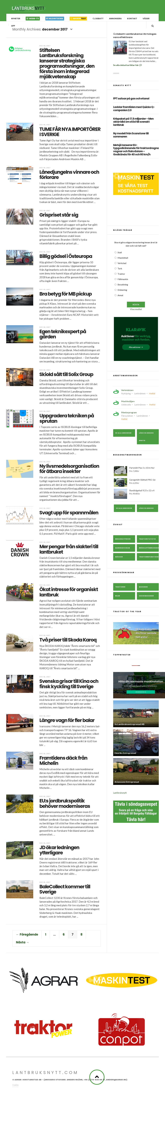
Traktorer (120, 591)
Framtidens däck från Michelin (63, 763)
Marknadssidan (122, 552)
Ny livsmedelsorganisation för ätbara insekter (69, 471)
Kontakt (132, 18)
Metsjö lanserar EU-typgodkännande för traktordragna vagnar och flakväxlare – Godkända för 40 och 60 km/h (136, 154)
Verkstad (122, 267)
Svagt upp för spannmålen (68, 514)
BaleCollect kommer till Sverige (64, 891)
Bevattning (123, 288)
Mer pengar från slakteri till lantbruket (68, 551)
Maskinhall (123, 262)
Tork (120, 272)
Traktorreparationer (149, 561)
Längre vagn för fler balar (66, 722)
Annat (120, 299)
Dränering (122, 294)
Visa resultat (136, 313)
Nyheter (15, 18)
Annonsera (115, 18)
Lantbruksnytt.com (45, 1075)
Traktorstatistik (147, 543)
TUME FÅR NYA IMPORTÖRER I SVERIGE (69, 134)
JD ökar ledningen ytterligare (59, 852)
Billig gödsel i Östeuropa (65, 258)
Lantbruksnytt (120, 797)
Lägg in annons (146, 512)
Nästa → (22, 944)
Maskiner (143, 591)
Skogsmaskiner (146, 600)
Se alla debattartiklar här (127, 69)
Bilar (117, 600)
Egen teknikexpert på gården (62, 336)
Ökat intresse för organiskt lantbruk (68, 594)
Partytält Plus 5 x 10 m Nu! (136, 475)
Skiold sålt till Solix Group (66, 376)
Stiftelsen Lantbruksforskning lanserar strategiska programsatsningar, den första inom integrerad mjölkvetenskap (66, 65)
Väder (146, 18)
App (13, 28)
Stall (120, 256)
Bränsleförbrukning (149, 552)
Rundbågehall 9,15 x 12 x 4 (136, 498)
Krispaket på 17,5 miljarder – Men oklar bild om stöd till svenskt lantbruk (133, 126)
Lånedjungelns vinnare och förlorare (69, 177)
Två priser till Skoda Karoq (67, 641)
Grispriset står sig (58, 217)
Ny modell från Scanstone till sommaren (131, 139)
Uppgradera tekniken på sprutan (66, 420)
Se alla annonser (123, 437)
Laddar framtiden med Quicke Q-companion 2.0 (134, 113)
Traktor (121, 278)
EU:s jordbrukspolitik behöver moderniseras (64, 806)
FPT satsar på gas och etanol (131, 103)
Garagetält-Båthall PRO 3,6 (136, 486)
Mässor (119, 561)
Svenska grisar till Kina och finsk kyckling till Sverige (68, 686)
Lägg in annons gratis (146, 441)
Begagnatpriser (123, 543)
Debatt (98, 18)
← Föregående (27, 937)
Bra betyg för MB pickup (65, 296)
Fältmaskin (123, 283)
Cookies (15, 1087)
